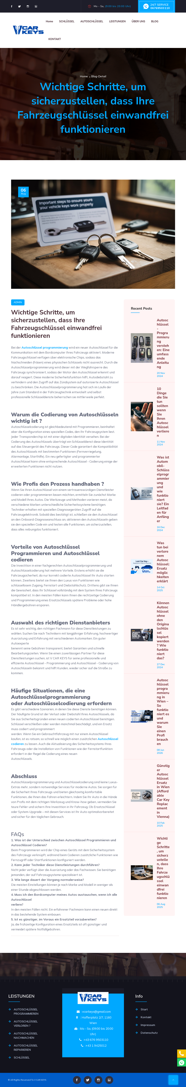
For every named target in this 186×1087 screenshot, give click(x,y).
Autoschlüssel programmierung (45, 364)
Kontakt (146, 1017)
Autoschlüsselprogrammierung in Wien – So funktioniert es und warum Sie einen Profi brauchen (163, 729)
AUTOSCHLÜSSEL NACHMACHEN (26, 1035)
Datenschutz (149, 1032)
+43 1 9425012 (96, 1045)
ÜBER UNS (138, 21)
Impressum (148, 1025)
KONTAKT (54, 39)
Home (49, 21)
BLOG (154, 21)
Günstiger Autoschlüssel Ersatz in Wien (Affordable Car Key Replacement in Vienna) (163, 808)
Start (144, 1009)
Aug (23, 209)
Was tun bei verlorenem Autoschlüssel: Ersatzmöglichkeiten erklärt (163, 579)
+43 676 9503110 (96, 1040)
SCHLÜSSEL (66, 21)
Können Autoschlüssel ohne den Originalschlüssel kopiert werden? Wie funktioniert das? (163, 648)
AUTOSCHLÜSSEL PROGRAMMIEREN (26, 1011)
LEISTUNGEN (117, 21)
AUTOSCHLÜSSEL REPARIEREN (26, 1047)
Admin (18, 319)
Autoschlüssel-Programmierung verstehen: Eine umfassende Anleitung (163, 360)
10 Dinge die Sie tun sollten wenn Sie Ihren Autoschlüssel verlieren (163, 429)
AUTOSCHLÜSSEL (91, 21)
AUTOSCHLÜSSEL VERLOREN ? (26, 1023)
